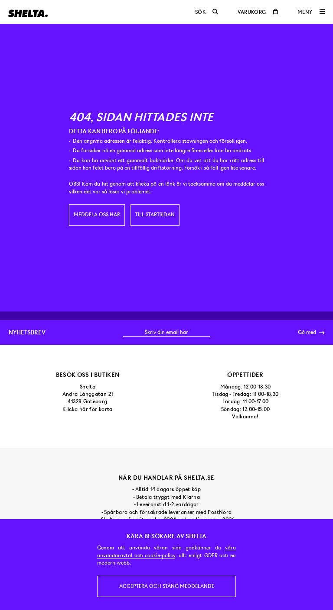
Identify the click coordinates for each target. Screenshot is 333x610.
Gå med (311, 332)
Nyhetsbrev (27, 332)
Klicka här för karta (87, 409)
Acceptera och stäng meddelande (166, 586)
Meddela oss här (97, 215)
